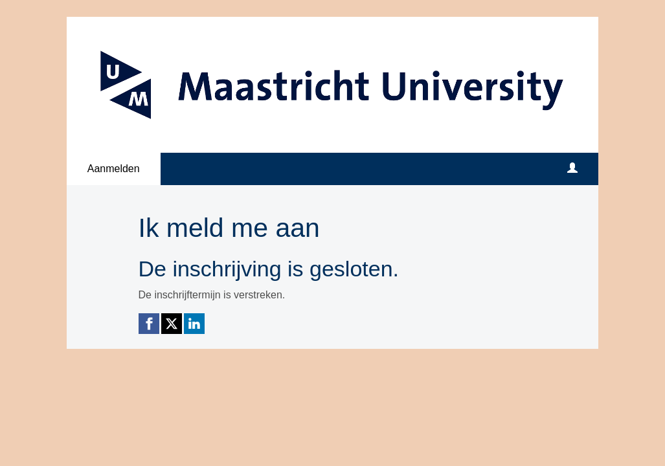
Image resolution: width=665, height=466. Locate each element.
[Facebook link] (149, 323)
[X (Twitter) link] (171, 323)
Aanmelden (113, 168)
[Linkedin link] (194, 323)
